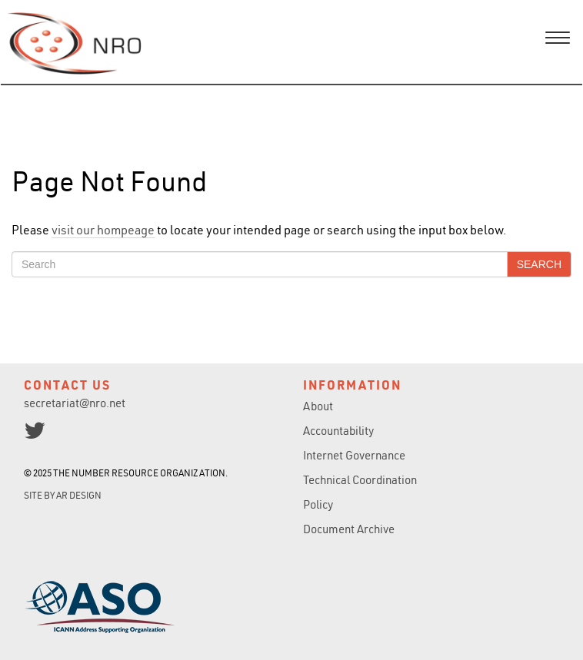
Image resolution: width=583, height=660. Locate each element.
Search (539, 264)
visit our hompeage (103, 229)
